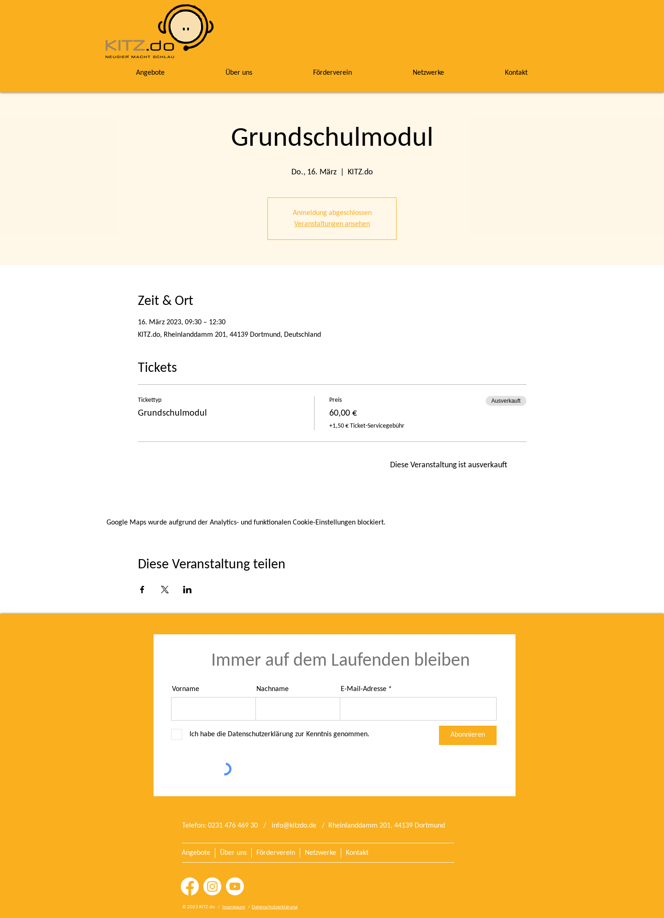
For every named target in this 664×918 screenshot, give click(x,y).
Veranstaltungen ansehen (332, 224)
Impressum (233, 907)
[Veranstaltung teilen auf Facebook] (142, 589)
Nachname (272, 689)
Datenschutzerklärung (274, 907)
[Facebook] (190, 886)
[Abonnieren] (468, 735)
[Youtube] (235, 886)
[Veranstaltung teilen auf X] (164, 589)
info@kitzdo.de (294, 825)
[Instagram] (212, 886)
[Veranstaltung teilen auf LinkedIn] (187, 589)
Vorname (185, 689)
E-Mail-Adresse (363, 689)
